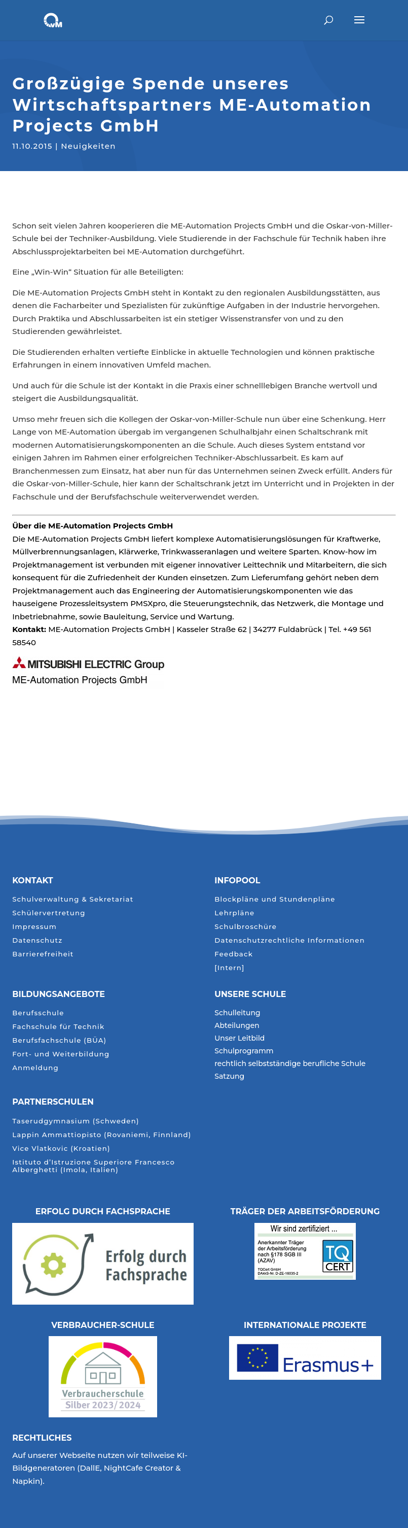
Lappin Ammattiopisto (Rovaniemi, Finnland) (101, 1135)
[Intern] (229, 968)
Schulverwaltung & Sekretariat (72, 899)
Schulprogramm (243, 1051)
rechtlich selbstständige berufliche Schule (289, 1064)
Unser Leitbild (239, 1039)
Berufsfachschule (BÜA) (59, 1040)
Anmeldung (35, 1068)
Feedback (233, 954)
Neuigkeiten (88, 144)
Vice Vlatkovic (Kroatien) (61, 1148)
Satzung (229, 1077)
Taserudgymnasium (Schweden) (75, 1121)
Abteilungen (236, 1026)
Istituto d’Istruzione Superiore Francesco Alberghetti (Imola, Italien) (93, 1166)
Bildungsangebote (58, 994)
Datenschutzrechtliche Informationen (289, 940)
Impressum (34, 927)
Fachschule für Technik (58, 1027)
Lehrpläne (234, 913)
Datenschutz (37, 940)
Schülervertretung (48, 913)
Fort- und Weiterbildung (60, 1054)
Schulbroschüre (245, 927)
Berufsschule (38, 1013)
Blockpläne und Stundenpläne (274, 899)
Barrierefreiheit (42, 954)
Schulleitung (237, 1013)
